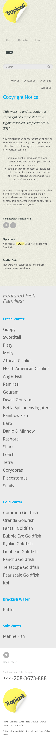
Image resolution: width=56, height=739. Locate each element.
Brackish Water (16, 599)
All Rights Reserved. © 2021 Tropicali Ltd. (20, 731)
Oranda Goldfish (18, 520)
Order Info (45, 80)
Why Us (15, 80)
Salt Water (12, 626)
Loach (8, 454)
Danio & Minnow (19, 431)
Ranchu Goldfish (18, 559)
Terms (5, 735)
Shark (8, 446)
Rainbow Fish (15, 415)
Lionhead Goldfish (20, 551)
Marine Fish (14, 636)
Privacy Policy (44, 731)
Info (37, 40)
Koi (6, 582)
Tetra (8, 462)
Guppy (9, 329)
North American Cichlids (26, 368)
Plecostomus (15, 477)
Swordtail (12, 337)
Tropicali (16, 11)
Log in (9, 52)
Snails (8, 485)
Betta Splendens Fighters (26, 407)
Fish (8, 40)
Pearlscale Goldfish (21, 575)
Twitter (6, 225)
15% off (20, 243)
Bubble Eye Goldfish (22, 536)
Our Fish (13, 722)
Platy (7, 345)
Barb (7, 423)
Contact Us (29, 80)
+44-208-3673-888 (25, 678)
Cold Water (12, 502)
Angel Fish (12, 376)
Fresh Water (13, 319)
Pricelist (23, 40)
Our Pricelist (24, 722)
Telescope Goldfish (21, 567)
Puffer (9, 609)
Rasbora (11, 438)
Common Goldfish (20, 512)
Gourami (11, 391)
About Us (46, 87)
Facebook (13, 225)
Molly (8, 352)
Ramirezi (11, 384)
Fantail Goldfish (18, 528)
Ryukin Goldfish (18, 543)
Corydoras (13, 470)
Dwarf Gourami (17, 399)
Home (5, 722)
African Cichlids (18, 360)
